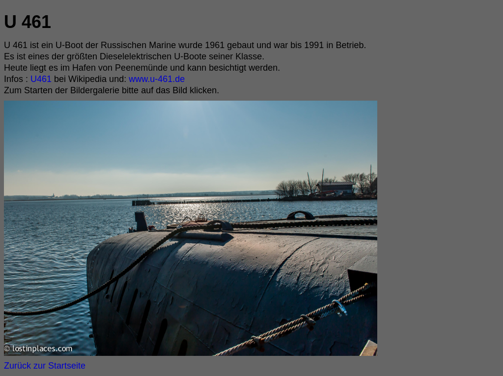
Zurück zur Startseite (44, 366)
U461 (41, 79)
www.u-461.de (155, 79)
